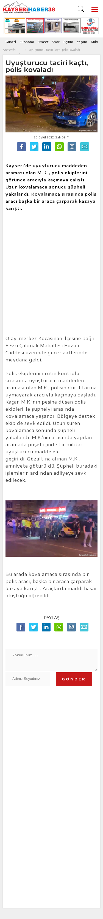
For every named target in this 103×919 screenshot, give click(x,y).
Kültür (95, 42)
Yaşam (82, 42)
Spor (56, 42)
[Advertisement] (51, 276)
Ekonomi (27, 42)
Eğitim (68, 42)
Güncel (10, 42)
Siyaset (43, 42)
